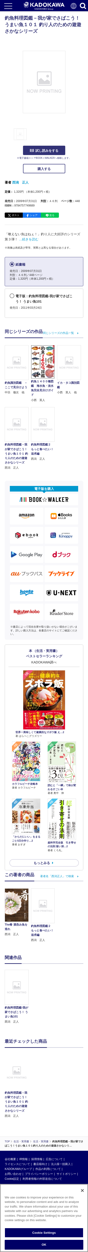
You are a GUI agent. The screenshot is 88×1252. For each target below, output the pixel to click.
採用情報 (36, 1159)
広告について (54, 1159)
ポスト (15, 215)
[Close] (82, 1190)
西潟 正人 (20, 182)
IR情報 (23, 1159)
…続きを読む (28, 239)
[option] (18, 997)
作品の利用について (48, 1169)
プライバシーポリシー (39, 1174)
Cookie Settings (44, 1232)
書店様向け (40, 1164)
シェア (34, 215)
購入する (44, 169)
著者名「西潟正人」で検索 (57, 876)
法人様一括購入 (61, 1164)
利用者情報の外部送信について (42, 1178)
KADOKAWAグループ (18, 1169)
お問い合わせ (13, 1174)
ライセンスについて (17, 1164)
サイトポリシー (66, 1174)
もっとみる (42, 863)
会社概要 (10, 1159)
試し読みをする (44, 150)
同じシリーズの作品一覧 (58, 333)
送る (51, 215)
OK (44, 1244)
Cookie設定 (12, 1178)
